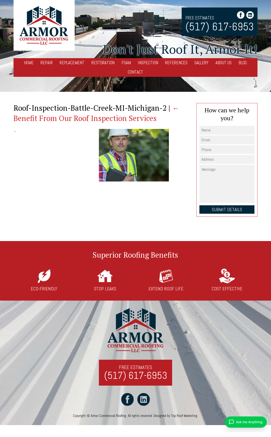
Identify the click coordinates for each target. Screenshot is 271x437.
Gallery (201, 63)
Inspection (148, 63)
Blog (243, 63)
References (176, 63)
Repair (47, 63)
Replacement (72, 63)
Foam (126, 63)
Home (29, 63)
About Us (223, 63)
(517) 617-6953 (219, 26)
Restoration (103, 63)
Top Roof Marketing (184, 415)
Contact (135, 72)
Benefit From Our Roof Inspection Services (97, 113)
